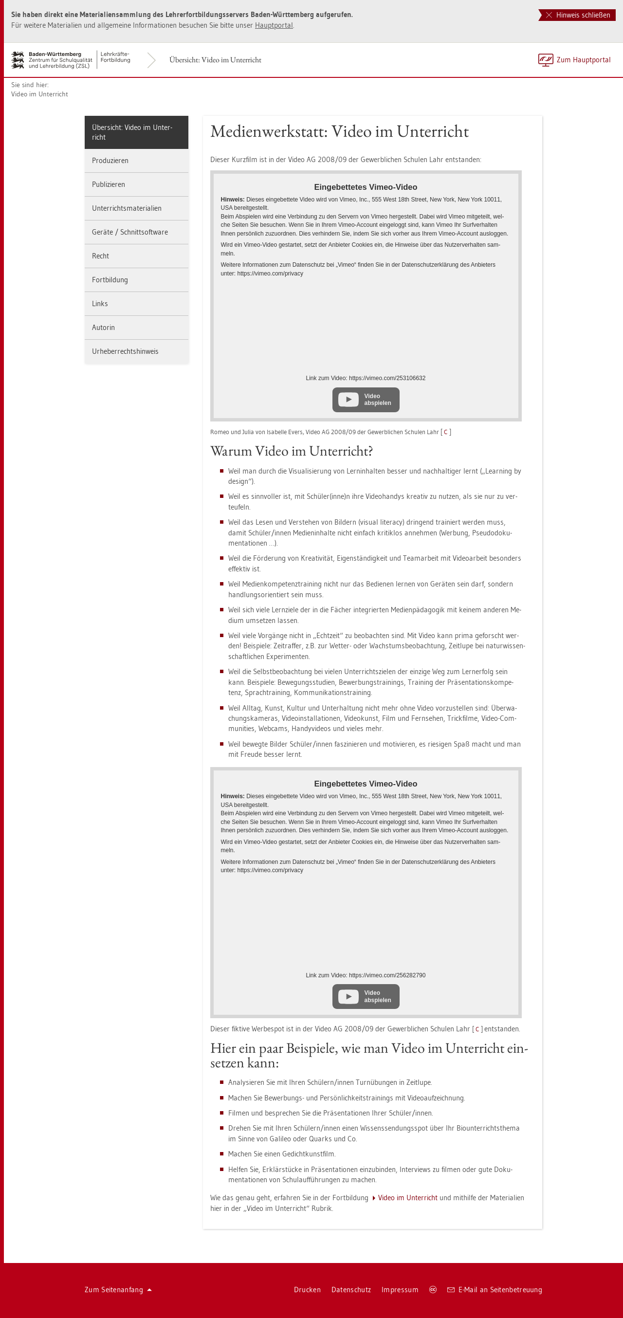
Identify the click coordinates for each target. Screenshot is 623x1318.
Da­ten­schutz (351, 1289)
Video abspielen (378, 399)
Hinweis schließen (578, 14)
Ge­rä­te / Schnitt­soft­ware (130, 232)
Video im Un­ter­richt (39, 94)
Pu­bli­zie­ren (108, 184)
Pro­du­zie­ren (110, 160)
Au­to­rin (103, 327)
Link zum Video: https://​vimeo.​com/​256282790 (366, 975)
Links (100, 303)
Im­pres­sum (400, 1289)
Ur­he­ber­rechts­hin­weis (125, 351)
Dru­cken (307, 1289)
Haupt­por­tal (274, 25)
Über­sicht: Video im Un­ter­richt (215, 59)
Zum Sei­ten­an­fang (118, 1289)
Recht (100, 255)
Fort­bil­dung (110, 279)
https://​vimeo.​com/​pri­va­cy (270, 273)
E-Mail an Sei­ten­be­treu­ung (494, 1289)
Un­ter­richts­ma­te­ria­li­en (127, 208)
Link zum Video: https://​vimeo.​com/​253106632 (366, 378)
